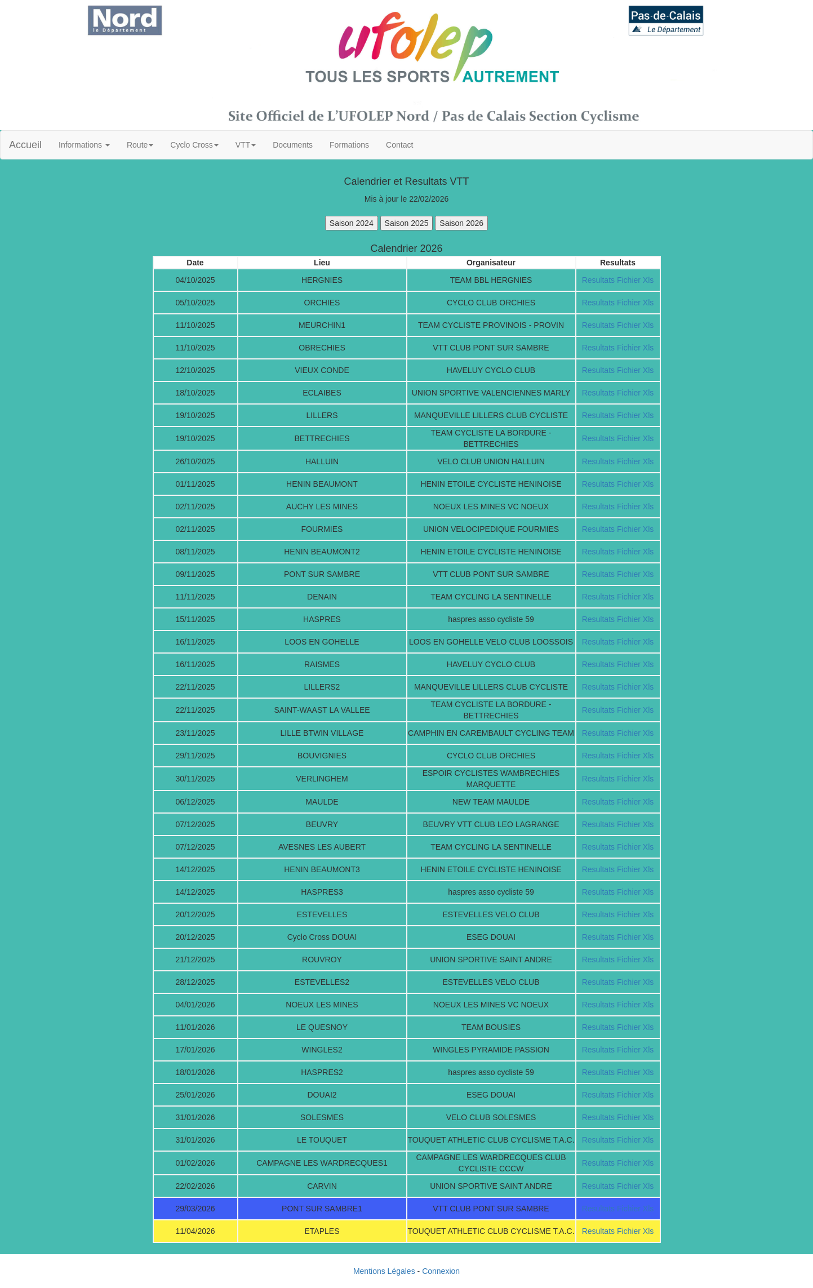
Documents (293, 144)
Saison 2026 (461, 223)
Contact (399, 144)
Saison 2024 (352, 223)
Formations (349, 144)
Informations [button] (84, 144)
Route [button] (140, 144)
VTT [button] (246, 144)
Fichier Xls (635, 280)
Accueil (25, 144)
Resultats (598, 280)
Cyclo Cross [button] (194, 144)
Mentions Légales (384, 1271)
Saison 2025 (407, 223)
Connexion (441, 1271)
